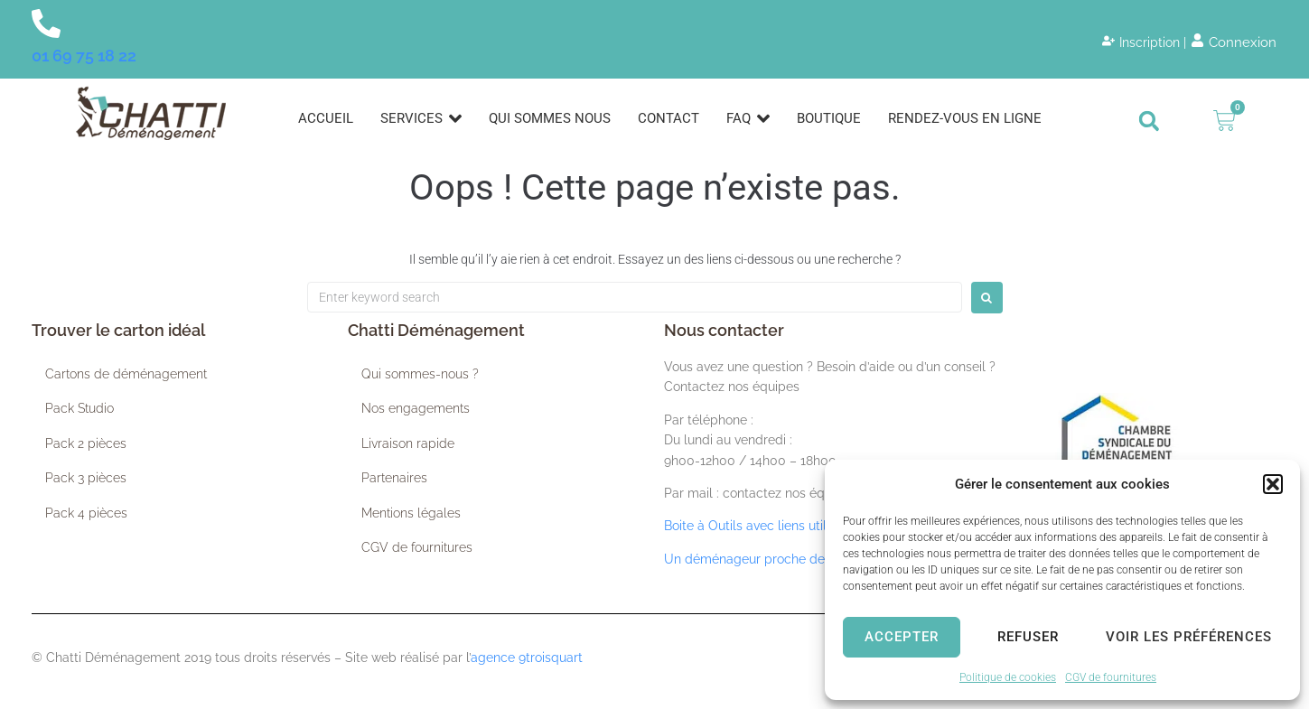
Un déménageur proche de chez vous (775, 559)
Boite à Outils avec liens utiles (752, 525)
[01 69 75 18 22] (46, 23)
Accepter (902, 637)
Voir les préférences (1189, 637)
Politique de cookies (1007, 677)
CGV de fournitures (1110, 677)
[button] (1273, 484)
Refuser (1028, 637)
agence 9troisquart (527, 657)
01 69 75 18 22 (84, 55)
